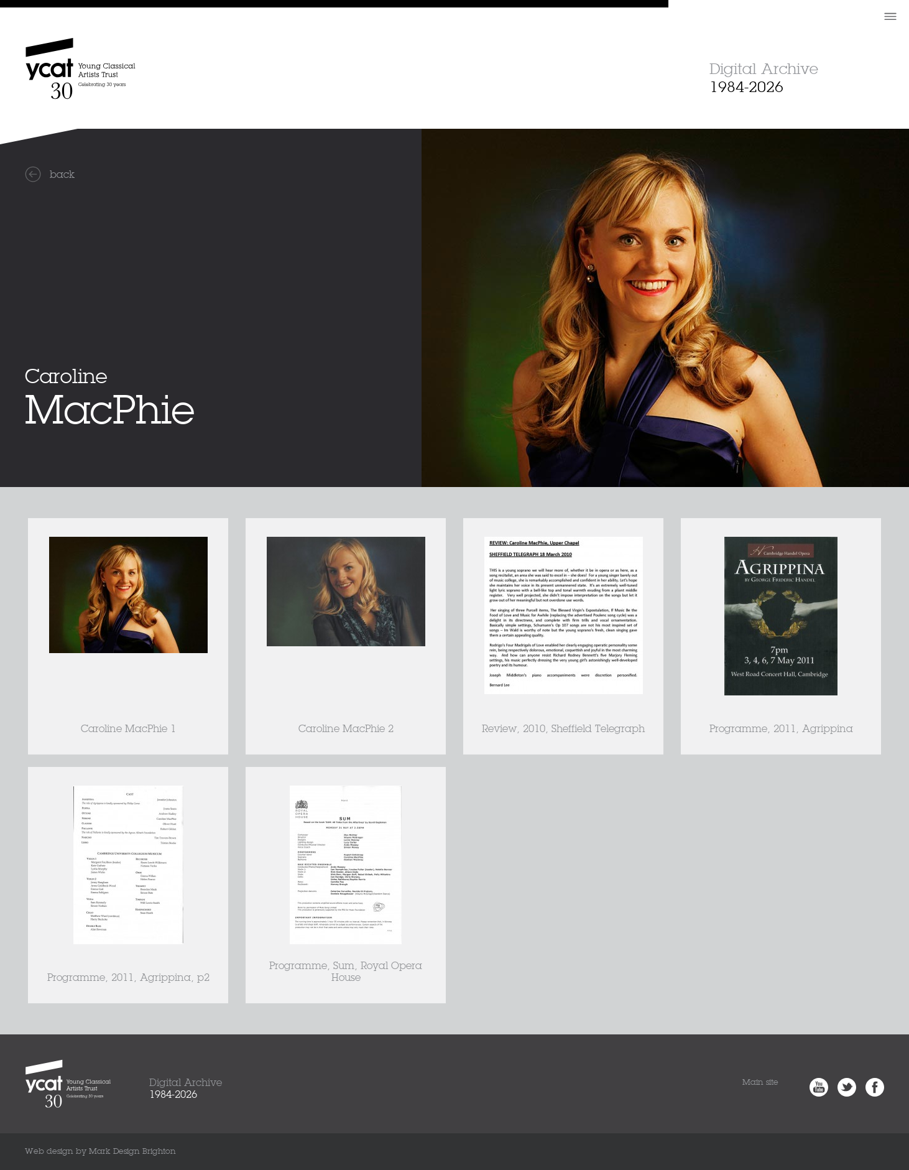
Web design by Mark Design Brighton (100, 1152)
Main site (760, 1083)
